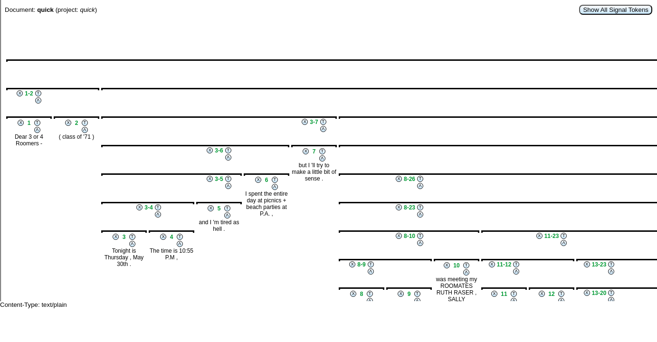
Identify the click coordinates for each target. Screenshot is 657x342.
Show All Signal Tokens (615, 9)
